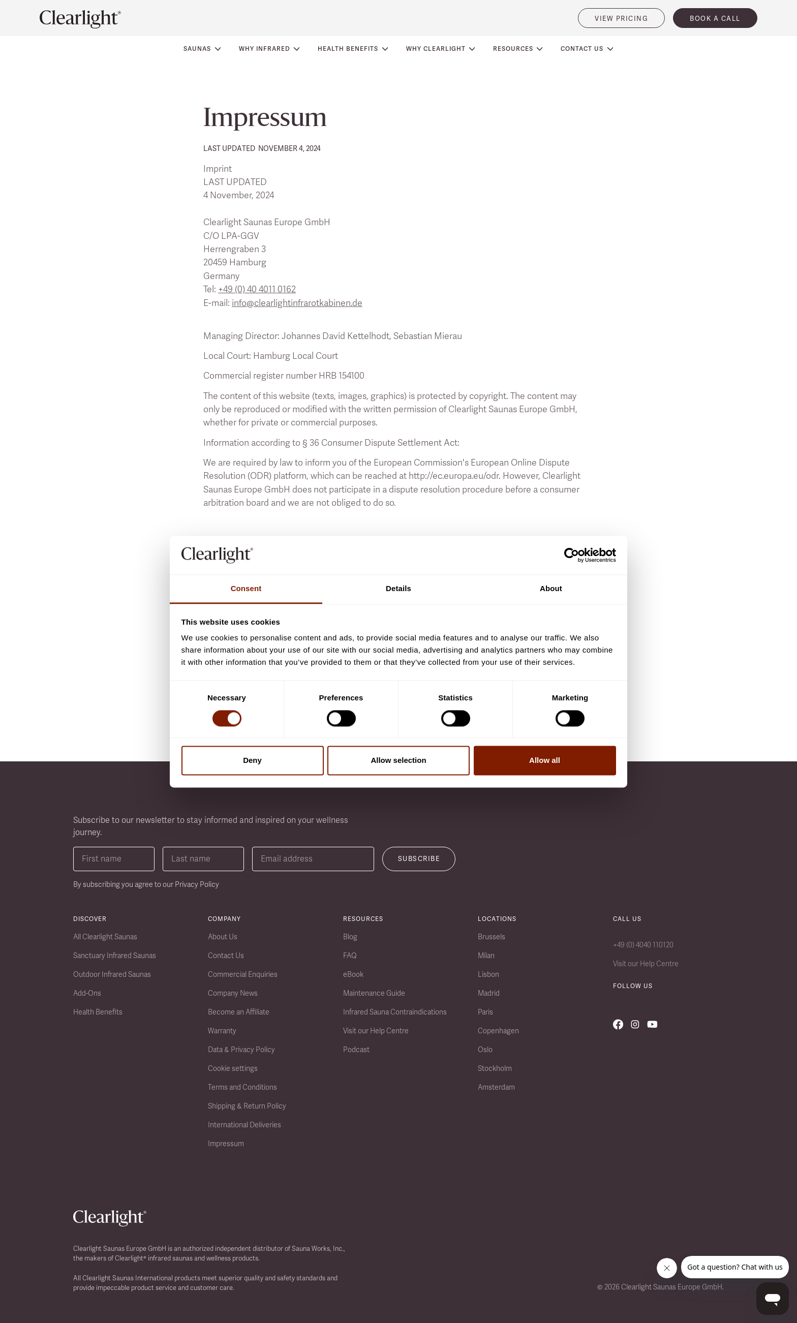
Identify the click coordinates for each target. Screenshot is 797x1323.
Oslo (485, 1049)
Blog (350, 936)
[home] (80, 19)
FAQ (350, 955)
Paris (485, 1012)
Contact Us (226, 955)
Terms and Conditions (242, 1087)
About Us (222, 936)
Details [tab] (398, 588)
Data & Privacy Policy (241, 1049)
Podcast (356, 1049)
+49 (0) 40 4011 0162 (257, 289)
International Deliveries (244, 1124)
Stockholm (495, 1068)
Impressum (226, 1143)
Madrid (489, 993)
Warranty (222, 1030)
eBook (353, 974)
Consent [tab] (246, 588)
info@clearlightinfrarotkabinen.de (297, 303)
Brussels (491, 936)
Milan (486, 955)
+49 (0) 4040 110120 (643, 944)
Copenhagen (498, 1030)
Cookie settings (233, 1068)
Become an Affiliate (238, 1012)
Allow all (544, 760)
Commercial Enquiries (243, 974)
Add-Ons (87, 993)
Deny (252, 760)
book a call (715, 18)
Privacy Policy (197, 884)
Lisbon (488, 974)
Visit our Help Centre (376, 1030)
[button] (202, 48)
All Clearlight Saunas (105, 936)
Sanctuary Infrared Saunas (114, 955)
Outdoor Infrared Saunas (112, 974)
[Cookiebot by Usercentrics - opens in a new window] (571, 555)
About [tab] (551, 588)
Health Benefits (97, 1012)
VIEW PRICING (621, 18)
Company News (233, 993)
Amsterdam (496, 1087)
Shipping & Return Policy (247, 1106)
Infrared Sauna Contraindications (395, 1012)
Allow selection (398, 760)
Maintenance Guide (374, 993)
